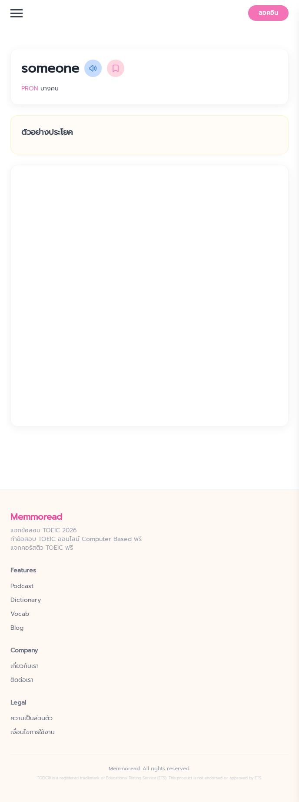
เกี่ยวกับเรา (24, 666)
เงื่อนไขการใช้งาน (32, 732)
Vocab (19, 614)
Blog (16, 628)
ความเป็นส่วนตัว (31, 718)
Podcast (21, 586)
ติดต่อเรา (21, 680)
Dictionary (25, 600)
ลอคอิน (268, 12)
